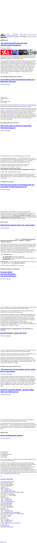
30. (5, 84)
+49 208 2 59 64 (8, 499)
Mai (7, 48)
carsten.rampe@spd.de (9, 501)
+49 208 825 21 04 (9, 520)
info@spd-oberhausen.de (9, 491)
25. (5, 278)
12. (7, 374)
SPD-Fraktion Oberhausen (6, 503)
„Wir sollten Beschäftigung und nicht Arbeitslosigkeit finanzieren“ (13, 44)
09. (5, 438)
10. (5, 394)
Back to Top (3, 542)
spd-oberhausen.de (4, 525)
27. (4, 189)
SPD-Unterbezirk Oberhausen (7, 481)
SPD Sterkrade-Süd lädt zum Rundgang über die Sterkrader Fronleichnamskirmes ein (17, 186)
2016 (9, 48)
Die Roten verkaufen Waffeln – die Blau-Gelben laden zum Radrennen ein (17, 391)
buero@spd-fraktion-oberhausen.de (12, 512)
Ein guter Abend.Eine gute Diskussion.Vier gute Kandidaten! (8, 274)
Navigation (34, 35)
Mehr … (7, 73)
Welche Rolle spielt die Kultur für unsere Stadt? (17, 225)
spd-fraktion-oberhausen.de (6, 526)
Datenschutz (10, 479)
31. (5, 48)
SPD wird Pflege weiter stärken (11, 435)
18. (5, 336)
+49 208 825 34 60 (9, 511)
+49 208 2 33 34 (8, 489)
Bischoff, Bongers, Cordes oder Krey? (13, 333)
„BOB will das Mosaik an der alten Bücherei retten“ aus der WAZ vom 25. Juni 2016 (18, 105)
